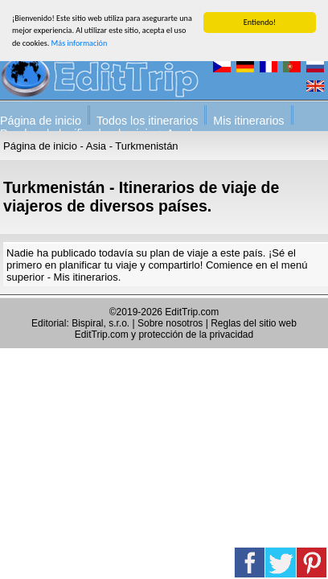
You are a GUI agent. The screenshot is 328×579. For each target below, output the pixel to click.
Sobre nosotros (170, 323)
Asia (96, 146)
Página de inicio (40, 120)
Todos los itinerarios (147, 120)
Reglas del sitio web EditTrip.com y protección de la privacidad (186, 329)
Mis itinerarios (248, 120)
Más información (79, 43)
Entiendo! (260, 22)
